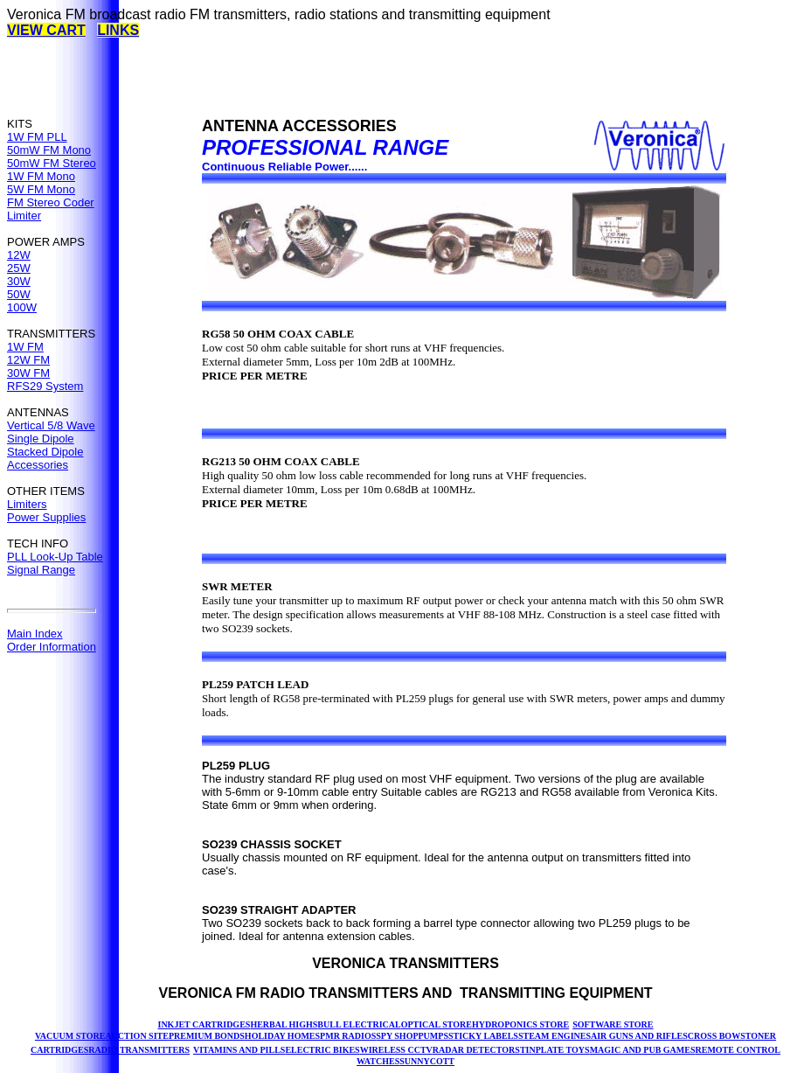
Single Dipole (40, 438)
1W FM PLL (37, 136)
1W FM (25, 346)
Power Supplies (46, 517)
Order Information (51, 646)
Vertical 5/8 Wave (51, 425)
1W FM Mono (41, 176)
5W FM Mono (41, 189)
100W (22, 307)
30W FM (28, 373)
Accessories (37, 464)
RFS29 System (45, 386)
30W (19, 281)
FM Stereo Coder (50, 202)
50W (19, 294)
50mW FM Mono (49, 150)
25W (19, 268)
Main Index (35, 633)
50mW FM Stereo (51, 163)
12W (19, 254)
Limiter (24, 215)
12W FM (28, 359)
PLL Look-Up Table (55, 556)
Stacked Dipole (45, 451)
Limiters (27, 504)
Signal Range (41, 569)
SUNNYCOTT (426, 1061)
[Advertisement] (325, 77)
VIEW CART (46, 30)
